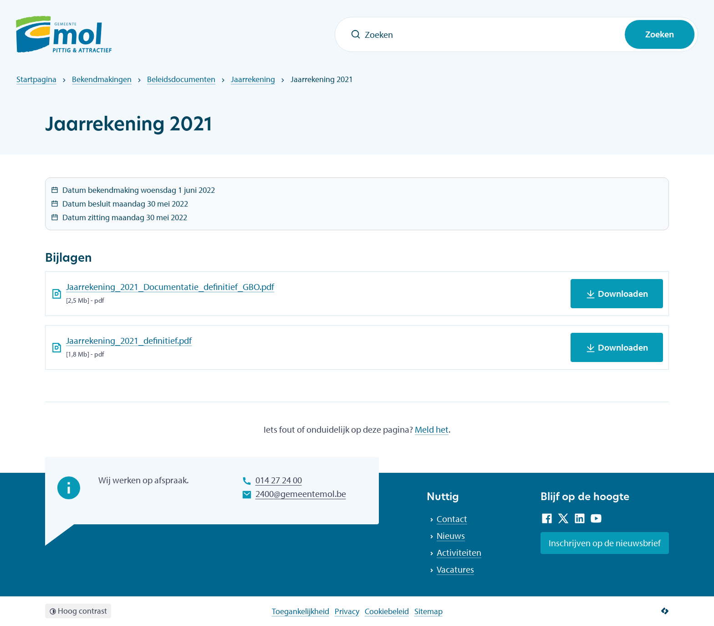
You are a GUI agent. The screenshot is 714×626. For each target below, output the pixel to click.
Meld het (432, 429)
